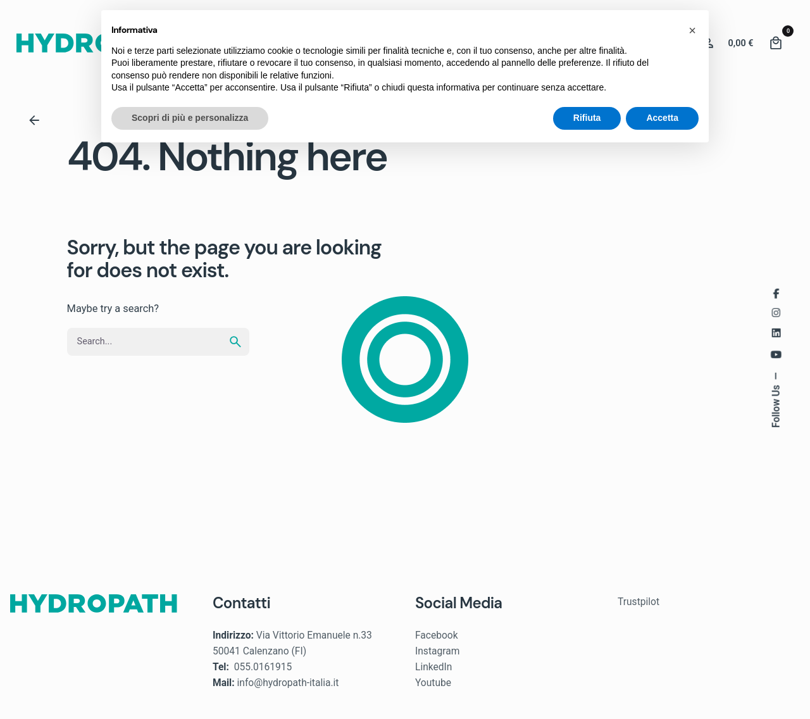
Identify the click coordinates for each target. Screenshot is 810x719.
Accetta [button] (662, 118)
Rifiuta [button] (587, 118)
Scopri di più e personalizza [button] (190, 118)
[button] (692, 30)
